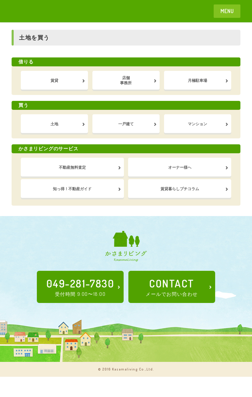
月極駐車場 (198, 82)
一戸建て (126, 130)
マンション (198, 130)
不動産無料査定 (72, 179)
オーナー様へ (179, 179)
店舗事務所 (126, 82)
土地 (54, 130)
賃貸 (54, 82)
